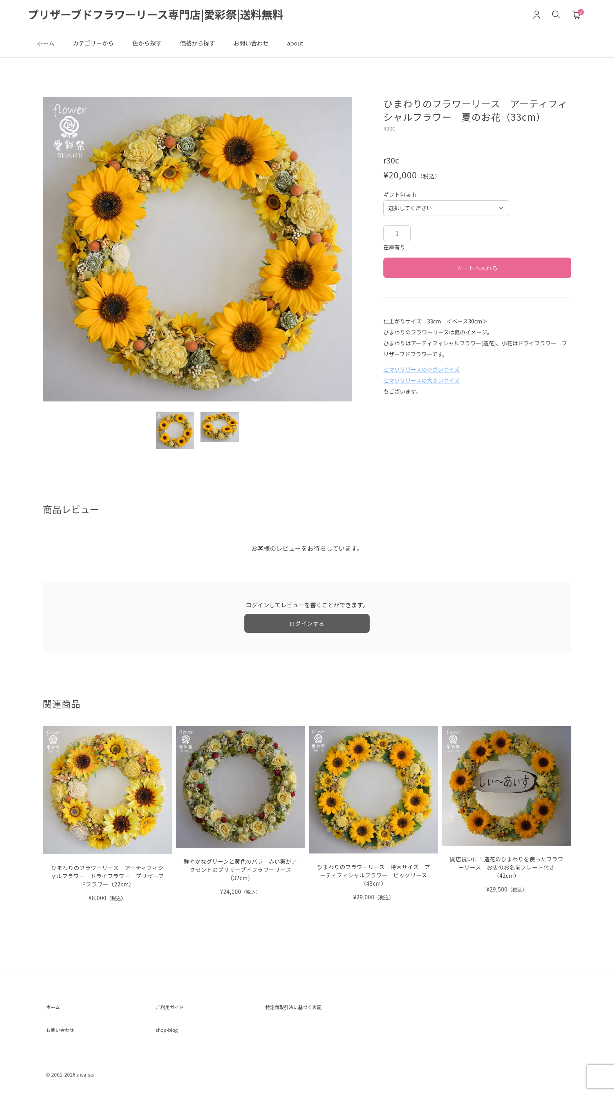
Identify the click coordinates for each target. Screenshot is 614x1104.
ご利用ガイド (174, 1013)
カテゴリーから (101, 46)
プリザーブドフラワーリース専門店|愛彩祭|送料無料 (165, 15)
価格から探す (215, 46)
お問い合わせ (274, 46)
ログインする (307, 628)
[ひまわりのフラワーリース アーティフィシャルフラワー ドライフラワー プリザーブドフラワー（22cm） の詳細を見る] (107, 819)
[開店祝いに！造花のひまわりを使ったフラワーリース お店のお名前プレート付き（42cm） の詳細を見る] (506, 815)
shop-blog (170, 1038)
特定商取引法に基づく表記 (302, 1013)
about (324, 46)
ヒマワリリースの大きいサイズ (421, 385)
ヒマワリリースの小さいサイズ (421, 374)
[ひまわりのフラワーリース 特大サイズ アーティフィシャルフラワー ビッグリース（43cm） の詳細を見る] (373, 818)
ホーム (48, 46)
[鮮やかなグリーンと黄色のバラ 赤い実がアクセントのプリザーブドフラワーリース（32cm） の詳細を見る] (240, 816)
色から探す (160, 46)
